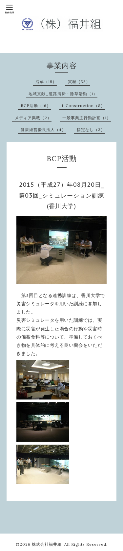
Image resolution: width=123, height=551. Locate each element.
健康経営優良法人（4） (43, 129)
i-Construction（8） (83, 105)
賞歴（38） (79, 81)
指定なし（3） (91, 129)
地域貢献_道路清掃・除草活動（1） (63, 93)
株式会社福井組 (47, 544)
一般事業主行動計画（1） (86, 117)
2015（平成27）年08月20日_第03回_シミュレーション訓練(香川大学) (61, 195)
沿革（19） (46, 81)
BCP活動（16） (36, 105)
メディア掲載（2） (33, 117)
